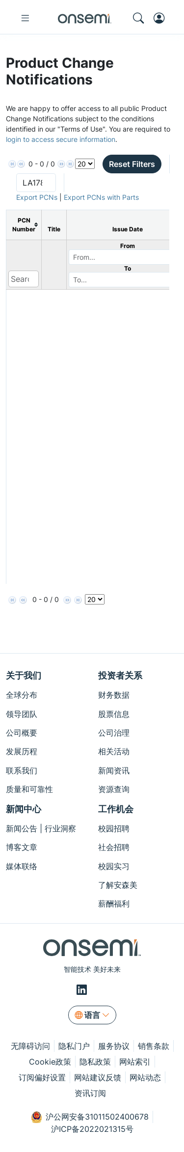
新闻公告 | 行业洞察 (41, 828)
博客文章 (21, 847)
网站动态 (145, 1077)
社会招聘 (114, 847)
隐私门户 (74, 1046)
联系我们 (21, 770)
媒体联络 (21, 866)
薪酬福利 (114, 903)
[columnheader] (24, 225)
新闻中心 (23, 809)
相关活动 (114, 751)
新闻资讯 (114, 770)
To (127, 268)
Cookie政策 (50, 1062)
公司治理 (114, 733)
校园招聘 (114, 828)
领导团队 (21, 714)
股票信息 (114, 714)
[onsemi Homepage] (84, 18)
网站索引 (135, 1062)
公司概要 (21, 733)
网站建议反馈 (97, 1077)
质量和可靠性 (29, 789)
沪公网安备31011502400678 (90, 1117)
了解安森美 (117, 885)
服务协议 (114, 1046)
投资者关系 (120, 675)
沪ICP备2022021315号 (92, 1129)
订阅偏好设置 (42, 1077)
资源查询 (114, 789)
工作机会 (115, 809)
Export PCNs (36, 197)
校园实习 (114, 866)
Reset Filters (132, 164)
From (127, 245)
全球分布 (21, 695)
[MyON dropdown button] (162, 18)
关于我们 (23, 675)
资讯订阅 (90, 1093)
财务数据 (114, 695)
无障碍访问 (30, 1046)
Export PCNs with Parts (101, 197)
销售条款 (153, 1046)
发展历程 (21, 751)
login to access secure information (60, 139)
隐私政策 (95, 1062)
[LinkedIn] (83, 990)
